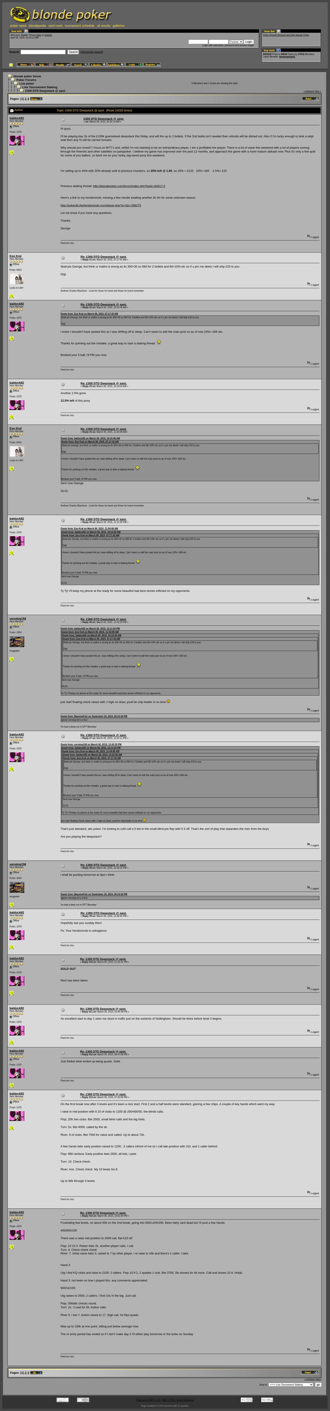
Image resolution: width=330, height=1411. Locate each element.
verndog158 (18, 618)
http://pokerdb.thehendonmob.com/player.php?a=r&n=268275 (101, 205)
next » (318, 91)
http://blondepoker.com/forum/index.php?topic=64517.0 (129, 186)
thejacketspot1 (287, 56)
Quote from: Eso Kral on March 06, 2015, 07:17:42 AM (89, 314)
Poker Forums (26, 80)
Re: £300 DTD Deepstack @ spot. (104, 256)
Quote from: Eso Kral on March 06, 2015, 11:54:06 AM (89, 528)
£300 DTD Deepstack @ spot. (45, 91)
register (48, 35)
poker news (18, 26)
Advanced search (91, 52)
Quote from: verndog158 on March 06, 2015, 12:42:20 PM (91, 744)
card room (55, 26)
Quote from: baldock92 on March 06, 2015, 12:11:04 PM (90, 628)
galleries (119, 26)
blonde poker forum (27, 76)
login (38, 35)
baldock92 (17, 118)
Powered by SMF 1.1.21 (148, 1400)
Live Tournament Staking (39, 87)
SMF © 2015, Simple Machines (178, 1400)
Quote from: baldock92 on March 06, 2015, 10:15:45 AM (90, 438)
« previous (309, 91)
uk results (104, 26)
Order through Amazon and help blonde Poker (286, 35)
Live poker (26, 83)
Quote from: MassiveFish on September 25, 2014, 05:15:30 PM (94, 716)
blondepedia (37, 26)
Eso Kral (16, 256)
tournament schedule (80, 26)
